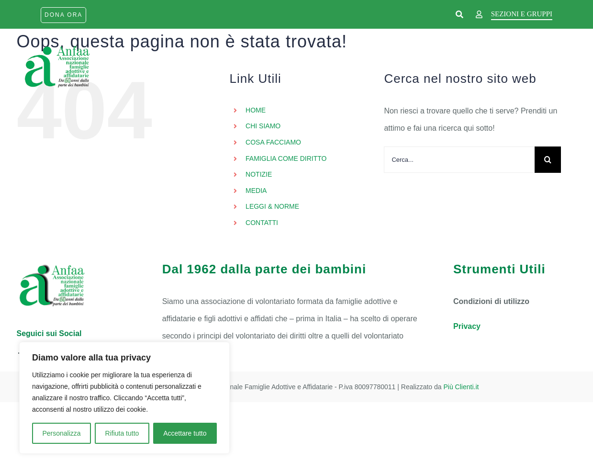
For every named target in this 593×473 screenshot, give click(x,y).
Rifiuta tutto (122, 433)
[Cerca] (548, 159)
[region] (124, 398)
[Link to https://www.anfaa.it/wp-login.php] (479, 15)
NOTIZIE (259, 174)
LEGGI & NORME (272, 206)
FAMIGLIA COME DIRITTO (286, 158)
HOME (256, 110)
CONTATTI (262, 222)
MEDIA (256, 190)
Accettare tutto (184, 433)
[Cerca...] (459, 159)
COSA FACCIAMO (273, 142)
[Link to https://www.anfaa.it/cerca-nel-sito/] (459, 15)
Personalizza (61, 433)
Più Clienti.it (461, 387)
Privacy (467, 326)
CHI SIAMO (263, 126)
